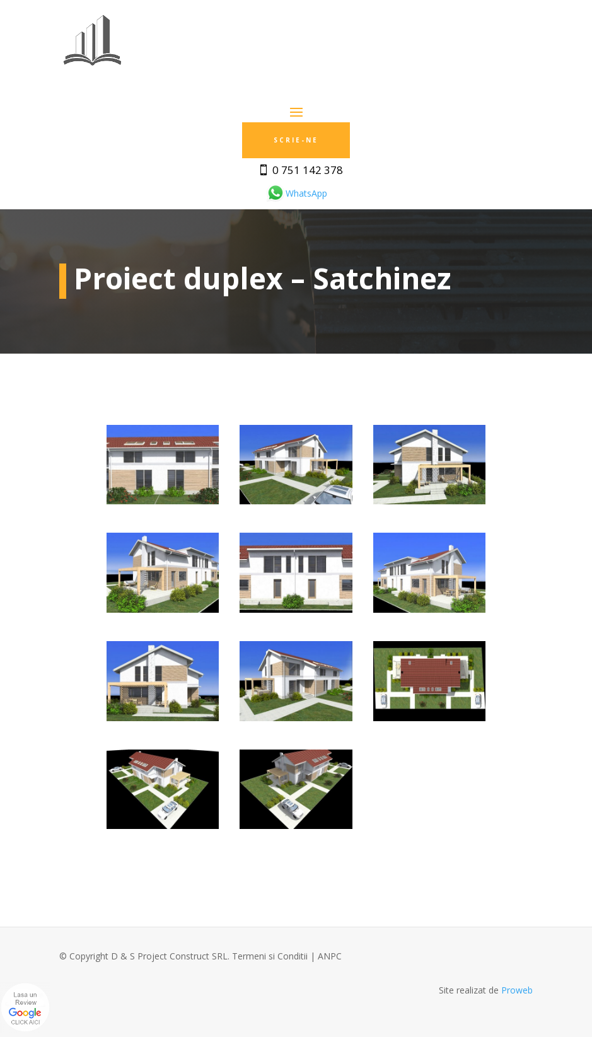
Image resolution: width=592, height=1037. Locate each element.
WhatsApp (296, 193)
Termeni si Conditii (270, 956)
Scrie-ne (296, 140)
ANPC (330, 956)
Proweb (517, 990)
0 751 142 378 (307, 170)
